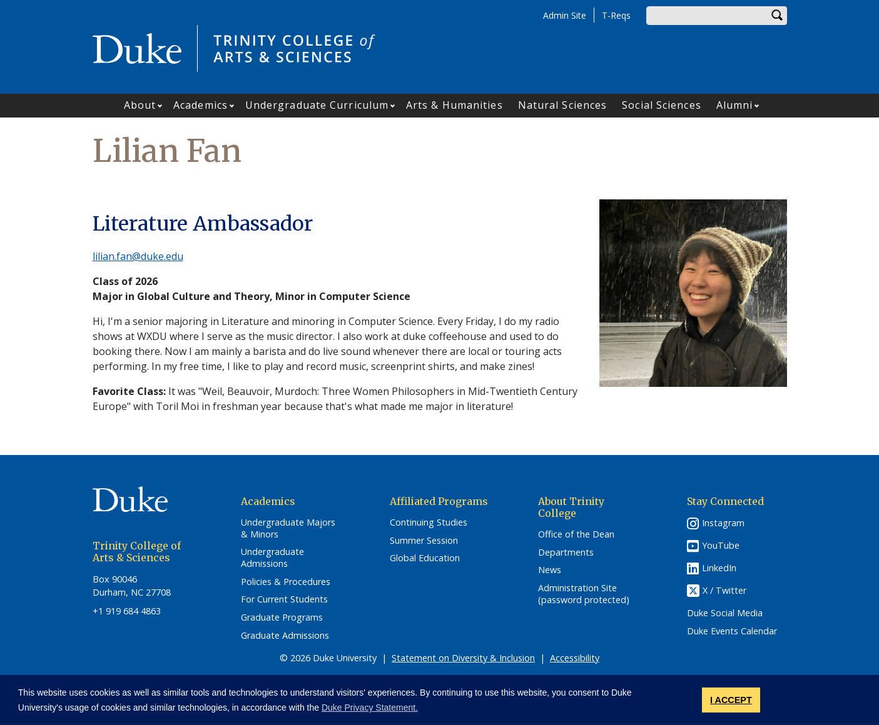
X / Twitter (724, 590)
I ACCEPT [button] (731, 700)
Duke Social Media (725, 613)
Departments (566, 552)
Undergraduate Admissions (272, 557)
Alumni (734, 105)
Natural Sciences (562, 105)
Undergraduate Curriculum (317, 105)
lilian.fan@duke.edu (138, 256)
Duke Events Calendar (732, 631)
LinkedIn (719, 568)
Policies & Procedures (285, 582)
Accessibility (574, 658)
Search (777, 15)
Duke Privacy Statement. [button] (370, 707)
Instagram (723, 523)
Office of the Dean (576, 534)
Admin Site (564, 15)
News (549, 570)
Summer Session (424, 540)
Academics (200, 105)
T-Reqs (616, 15)
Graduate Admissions (285, 635)
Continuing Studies (428, 522)
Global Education (425, 558)
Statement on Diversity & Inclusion (463, 658)
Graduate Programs (282, 617)
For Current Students (284, 599)
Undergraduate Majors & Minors (288, 528)
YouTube (720, 545)
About (140, 105)
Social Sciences (661, 105)
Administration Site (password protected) (583, 594)
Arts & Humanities (454, 105)
